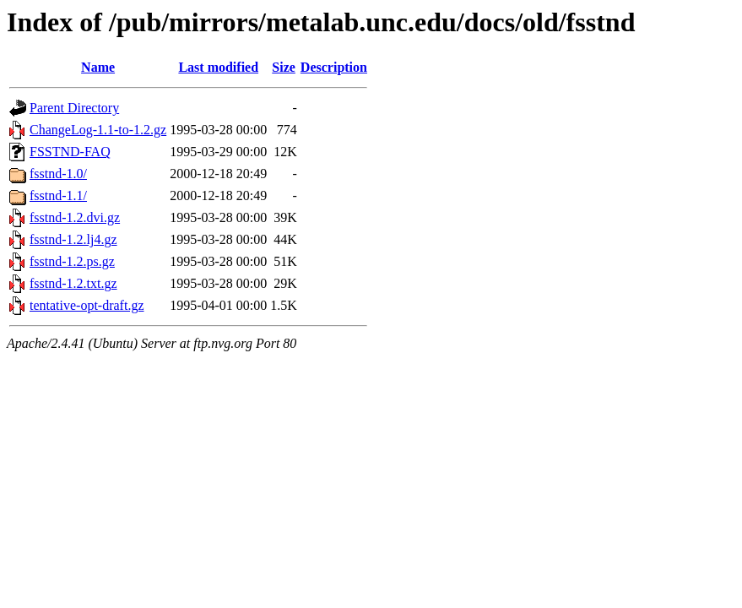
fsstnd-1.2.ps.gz (72, 261)
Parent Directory (74, 107)
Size (283, 67)
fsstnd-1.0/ (58, 173)
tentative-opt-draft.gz (87, 305)
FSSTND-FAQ (70, 151)
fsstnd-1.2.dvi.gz (75, 217)
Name (98, 67)
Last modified (218, 67)
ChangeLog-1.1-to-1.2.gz (98, 129)
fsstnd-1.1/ (58, 195)
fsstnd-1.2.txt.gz (73, 283)
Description (334, 67)
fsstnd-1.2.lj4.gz (73, 239)
